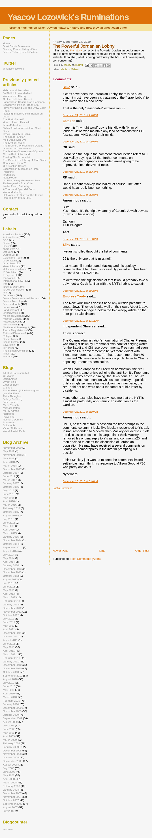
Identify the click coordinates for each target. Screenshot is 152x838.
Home (101, 550)
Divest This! (10, 381)
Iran (5, 283)
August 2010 (10, 679)
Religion (7, 336)
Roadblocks (10, 177)
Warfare (7, 356)
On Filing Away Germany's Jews (21, 180)
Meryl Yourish (11, 404)
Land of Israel (11, 309)
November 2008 (12, 753)
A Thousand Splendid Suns (18, 189)
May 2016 (8, 497)
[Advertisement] (86, 517)
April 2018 (9, 461)
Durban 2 (8, 254)
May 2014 (8, 558)
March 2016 (10, 504)
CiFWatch (8, 375)
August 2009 (10, 721)
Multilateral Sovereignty (16, 327)
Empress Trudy (74, 296)
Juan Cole (9, 306)
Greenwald (9, 260)
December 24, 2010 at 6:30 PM (80, 239)
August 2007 (10, 807)
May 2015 (8, 525)
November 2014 (12, 540)
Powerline (8, 416)
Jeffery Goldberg (12, 399)
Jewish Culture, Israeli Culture (20, 52)
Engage (7, 387)
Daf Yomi (8, 251)
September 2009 (12, 718)
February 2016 (11, 508)
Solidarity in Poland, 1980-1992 (21, 104)
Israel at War (10, 286)
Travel (6, 353)
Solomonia (9, 425)
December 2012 (12, 608)
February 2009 (11, 743)
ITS (5, 292)
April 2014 (9, 561)
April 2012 (9, 629)
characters (9, 248)
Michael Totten (11, 407)
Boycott (7, 245)
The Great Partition (14, 136)
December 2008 (12, 750)
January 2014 (11, 565)
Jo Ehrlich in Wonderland (17, 93)
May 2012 (8, 625)
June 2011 (9, 643)
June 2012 (9, 622)
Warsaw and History (14, 96)
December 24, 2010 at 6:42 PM (80, 290)
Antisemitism (10, 237)
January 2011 (11, 661)
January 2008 (11, 789)
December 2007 (12, 793)
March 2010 (10, 697)
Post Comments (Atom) (86, 558)
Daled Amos (10, 378)
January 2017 (11, 483)
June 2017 (9, 476)
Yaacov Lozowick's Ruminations (68, 17)
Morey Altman (11, 410)
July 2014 (8, 554)
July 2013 (8, 582)
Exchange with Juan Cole (17, 183)
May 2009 (8, 732)
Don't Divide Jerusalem (16, 46)
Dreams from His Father (17, 148)
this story (76, 50)
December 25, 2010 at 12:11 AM (81, 320)
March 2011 (10, 654)
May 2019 (8, 451)
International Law (13, 280)
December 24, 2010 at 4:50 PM (80, 141)
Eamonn (69, 121)
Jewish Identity (11, 304)
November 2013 (12, 572)
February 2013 (11, 600)
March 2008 (10, 782)
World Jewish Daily (14, 431)
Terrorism (8, 347)
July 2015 (8, 519)
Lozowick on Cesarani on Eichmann (24, 101)
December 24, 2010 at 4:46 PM (80, 115)
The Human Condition (15, 350)
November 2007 (12, 796)
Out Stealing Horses (14, 165)
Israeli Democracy (13, 289)
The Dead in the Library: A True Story (24, 160)
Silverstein (9, 344)
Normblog (8, 413)
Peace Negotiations (14, 330)
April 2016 (9, 501)
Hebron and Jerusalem (16, 90)
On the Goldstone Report (17, 99)
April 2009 (9, 736)
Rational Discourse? (14, 333)
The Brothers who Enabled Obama (23, 145)
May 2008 (8, 775)
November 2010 (12, 668)
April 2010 (9, 693)
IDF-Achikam (10, 272)
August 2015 (10, 515)
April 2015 (9, 529)
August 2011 (10, 640)
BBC (5, 240)
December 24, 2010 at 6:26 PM (80, 171)
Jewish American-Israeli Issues (21, 298)
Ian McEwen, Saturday (16, 186)
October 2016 (11, 486)
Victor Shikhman (12, 428)
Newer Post (60, 550)
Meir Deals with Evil (14, 139)
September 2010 (12, 675)
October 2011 (11, 636)
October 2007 (11, 800)
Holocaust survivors (14, 269)
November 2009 (12, 711)
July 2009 (8, 725)
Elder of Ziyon (11, 384)
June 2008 (9, 771)
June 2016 (9, 493)
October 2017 (11, 472)
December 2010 (12, 664)
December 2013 (12, 568)
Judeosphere (10, 402)
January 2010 (11, 704)
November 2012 (12, 611)
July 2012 (8, 618)
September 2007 (12, 803)
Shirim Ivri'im (10, 338)
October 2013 (11, 575)
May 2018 (8, 458)
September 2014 (12, 547)
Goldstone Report (13, 257)
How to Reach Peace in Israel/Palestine (16, 124)
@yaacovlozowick (13, 68)
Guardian (8, 263)
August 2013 (10, 579)
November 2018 (12, 454)
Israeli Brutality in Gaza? (17, 133)
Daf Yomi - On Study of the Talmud (23, 194)
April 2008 (9, 778)
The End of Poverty (14, 142)
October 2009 (11, 714)
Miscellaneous (11, 321)
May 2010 (8, 689)
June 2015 (9, 522)
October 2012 (11, 615)
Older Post (142, 550)
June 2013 (9, 586)
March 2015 (10, 533)
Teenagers (9, 174)
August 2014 (10, 550)
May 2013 (8, 590)
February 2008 (11, 786)
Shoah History (11, 341)
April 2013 (9, 593)
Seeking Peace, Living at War (20, 49)
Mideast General (12, 318)
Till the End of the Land (16, 154)
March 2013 (10, 597)
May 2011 (8, 647)
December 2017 (12, 469)
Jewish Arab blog (13, 301)
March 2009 (10, 739)
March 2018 (10, 465)
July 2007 (8, 810)
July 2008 (8, 768)
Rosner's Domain (13, 419)
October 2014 (11, 543)
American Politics (13, 234)
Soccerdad (9, 422)
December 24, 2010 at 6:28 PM (80, 194)
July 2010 (8, 682)
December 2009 (12, 707)
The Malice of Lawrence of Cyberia (23, 151)
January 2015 (11, 536)
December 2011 (12, 632)
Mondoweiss (10, 324)
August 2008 (10, 764)
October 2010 (11, 671)
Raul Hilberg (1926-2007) (17, 197)
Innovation (9, 277)
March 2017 (10, 479)
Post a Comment (62, 488)
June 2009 (9, 729)
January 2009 (11, 746)
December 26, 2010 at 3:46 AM (80, 481)
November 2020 (12, 447)
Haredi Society (11, 266)
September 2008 (12, 761)
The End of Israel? (13, 119)
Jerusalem (9, 295)
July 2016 (8, 490)
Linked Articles (11, 312)
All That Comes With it (16, 372)
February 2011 (11, 657)
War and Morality (13, 192)
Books (6, 243)
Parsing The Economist (16, 157)
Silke (66, 87)
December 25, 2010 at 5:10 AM (80, 411)
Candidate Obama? (14, 162)
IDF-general (10, 275)
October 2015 (11, 511)
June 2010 (9, 686)
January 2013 (11, 604)
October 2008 (11, 757)
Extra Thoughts (12, 396)
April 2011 (9, 650)
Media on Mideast (70, 69)
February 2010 (11, 700)
